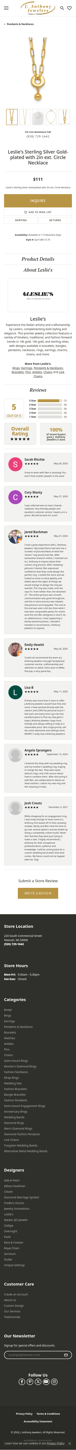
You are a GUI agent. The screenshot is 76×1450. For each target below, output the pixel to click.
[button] (62, 8)
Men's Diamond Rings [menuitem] (18, 1128)
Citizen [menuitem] (8, 1192)
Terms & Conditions (48, 1413)
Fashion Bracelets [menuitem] (15, 1089)
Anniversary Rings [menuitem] (15, 1111)
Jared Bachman (36, 532)
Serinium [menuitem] (10, 1254)
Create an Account (16, 1294)
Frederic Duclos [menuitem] (14, 1203)
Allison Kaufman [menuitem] (14, 1186)
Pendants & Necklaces (20, 24)
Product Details (38, 259)
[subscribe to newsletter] (66, 1355)
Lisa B (29, 687)
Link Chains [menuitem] (11, 1140)
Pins (28, 372)
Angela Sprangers (38, 750)
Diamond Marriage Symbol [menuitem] (21, 1197)
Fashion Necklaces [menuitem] (16, 1072)
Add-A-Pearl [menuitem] (11, 1180)
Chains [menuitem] (8, 1055)
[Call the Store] (14, 944)
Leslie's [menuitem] (8, 1214)
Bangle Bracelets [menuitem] (15, 1094)
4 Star (32, 404)
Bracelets (18, 372)
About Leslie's (38, 270)
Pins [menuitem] (7, 1049)
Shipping (21, 220)
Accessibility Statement (38, 1421)
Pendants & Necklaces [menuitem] (18, 1027)
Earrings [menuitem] (9, 1021)
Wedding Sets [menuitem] (13, 1083)
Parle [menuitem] (7, 1237)
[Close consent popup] (70, 1443)
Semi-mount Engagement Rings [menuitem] (24, 1106)
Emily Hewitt (34, 645)
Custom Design (14, 1306)
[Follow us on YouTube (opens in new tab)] (46, 1382)
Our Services (12, 1311)
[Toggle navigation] (6, 8)
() (65, 400)
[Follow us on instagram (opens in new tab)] (54, 1382)
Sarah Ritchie (35, 459)
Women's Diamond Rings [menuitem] (20, 1066)
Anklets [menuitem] (9, 1044)
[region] (38, 71)
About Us (10, 1300)
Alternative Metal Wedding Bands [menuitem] (25, 1151)
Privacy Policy (24, 1413)
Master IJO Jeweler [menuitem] (16, 1220)
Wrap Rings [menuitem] (11, 1078)
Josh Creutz (33, 803)
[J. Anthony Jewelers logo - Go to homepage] (38, 8)
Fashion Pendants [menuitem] (15, 1100)
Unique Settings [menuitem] (14, 1265)
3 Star (32, 408)
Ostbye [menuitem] (8, 1225)
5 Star (32, 400)
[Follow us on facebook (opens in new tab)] (22, 1382)
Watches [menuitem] (9, 1038)
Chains (48, 372)
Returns (55, 220)
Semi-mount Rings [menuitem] (16, 1061)
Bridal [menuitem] (8, 1010)
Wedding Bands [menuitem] (14, 1117)
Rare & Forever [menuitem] (13, 1242)
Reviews (38, 390)
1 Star (32, 416)
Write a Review (38, 893)
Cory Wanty (33, 492)
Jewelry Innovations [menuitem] (16, 1208)
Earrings (26, 368)
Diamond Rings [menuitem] (14, 1123)
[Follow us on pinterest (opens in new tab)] (30, 1382)
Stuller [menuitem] (8, 1259)
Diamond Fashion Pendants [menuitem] (22, 1134)
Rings (16, 368)
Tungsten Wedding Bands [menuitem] (20, 1145)
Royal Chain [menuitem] (11, 1248)
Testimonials (12, 1317)
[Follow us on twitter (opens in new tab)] (38, 1382)
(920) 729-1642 (38, 136)
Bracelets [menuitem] (10, 1032)
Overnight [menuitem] (10, 1231)
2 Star (32, 412)
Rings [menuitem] (7, 1015)
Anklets (37, 372)
